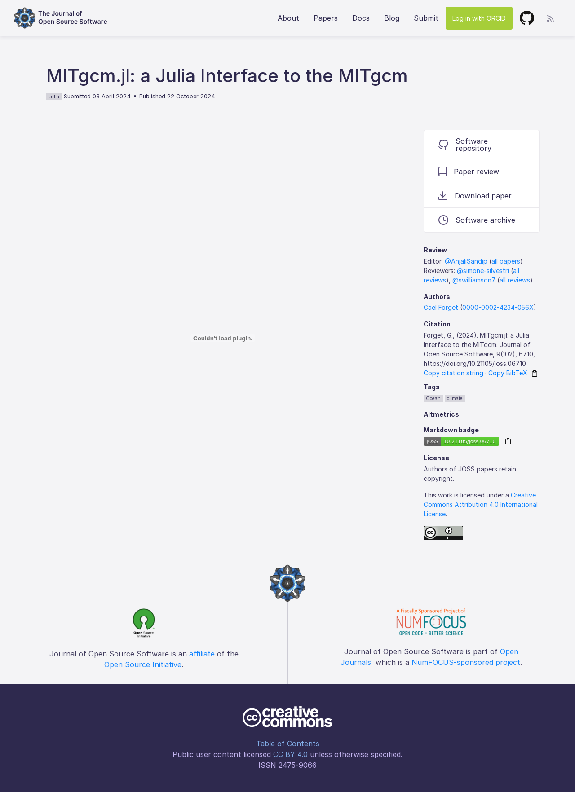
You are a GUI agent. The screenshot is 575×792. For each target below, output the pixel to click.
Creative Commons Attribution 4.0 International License (481, 504)
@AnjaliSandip (466, 261)
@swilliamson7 (473, 280)
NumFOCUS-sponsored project (465, 662)
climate (455, 398)
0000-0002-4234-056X (498, 307)
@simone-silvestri (483, 270)
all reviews (515, 280)
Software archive (476, 220)
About (288, 17)
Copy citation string (453, 373)
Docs (361, 17)
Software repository (464, 144)
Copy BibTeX (507, 373)
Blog (391, 17)
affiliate (202, 653)
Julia (54, 96)
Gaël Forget (441, 307)
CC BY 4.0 (290, 754)
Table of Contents (287, 743)
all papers (505, 261)
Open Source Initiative (142, 664)
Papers (326, 17)
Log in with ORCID (479, 18)
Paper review (468, 171)
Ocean (433, 398)
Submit (426, 17)
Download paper (475, 195)
